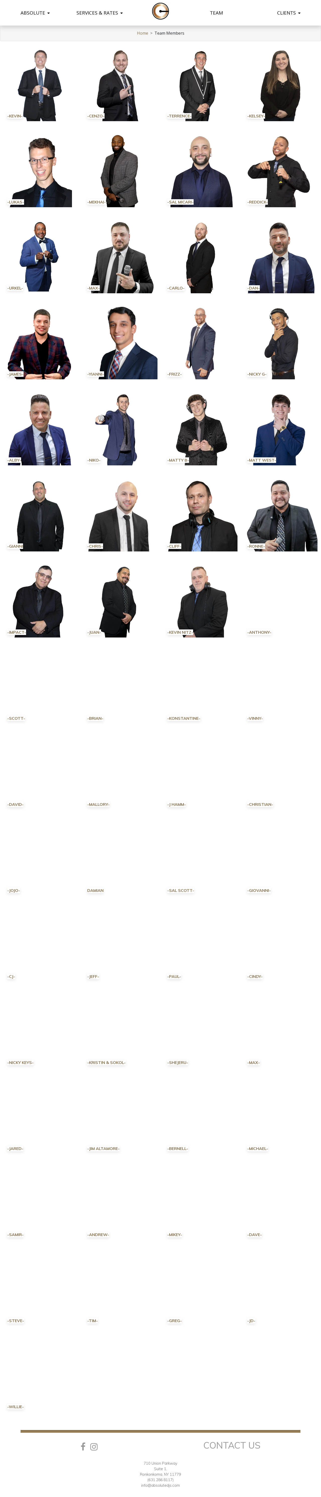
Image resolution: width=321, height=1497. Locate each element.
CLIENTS (288, 13)
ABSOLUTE (35, 13)
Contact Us (232, 1445)
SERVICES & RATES (99, 13)
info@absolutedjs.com (160, 1485)
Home (142, 33)
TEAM (216, 13)
